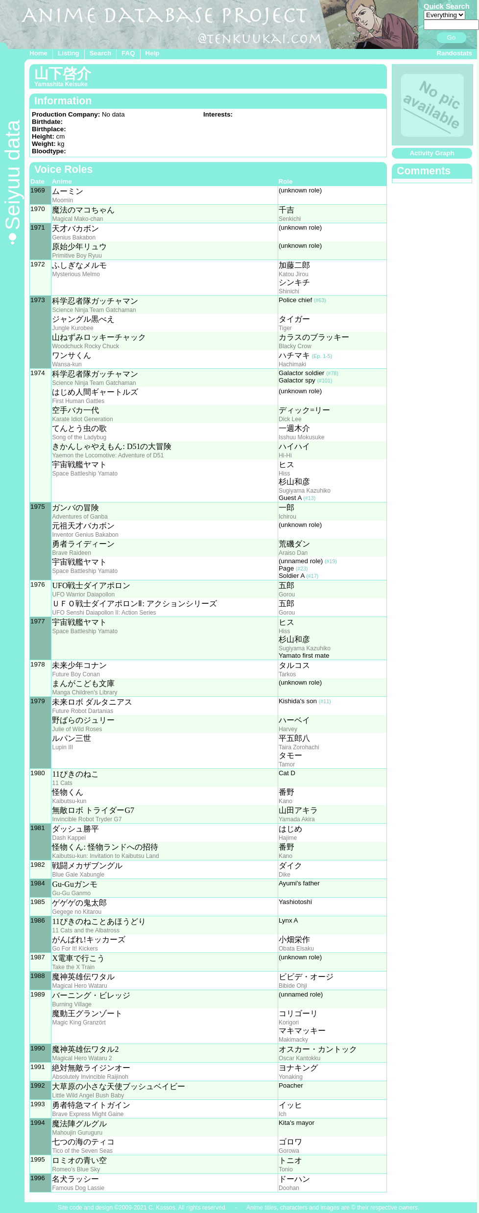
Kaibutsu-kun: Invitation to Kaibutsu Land (105, 856)
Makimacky (293, 1039)
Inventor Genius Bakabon (85, 534)
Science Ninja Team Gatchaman (94, 310)
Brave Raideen (71, 552)
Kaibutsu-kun (69, 801)
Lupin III (62, 747)
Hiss (284, 473)
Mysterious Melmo (75, 274)
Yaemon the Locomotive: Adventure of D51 (108, 455)
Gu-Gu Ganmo (71, 893)
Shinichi (289, 291)
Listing (68, 53)
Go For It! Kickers (74, 948)
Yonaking (291, 1076)
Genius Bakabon (74, 237)
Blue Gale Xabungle (78, 874)
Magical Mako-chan (77, 218)
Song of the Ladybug (79, 437)
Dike (284, 874)
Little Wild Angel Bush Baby (88, 1095)
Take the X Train (73, 967)
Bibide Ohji (293, 985)
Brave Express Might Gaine (87, 1114)
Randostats (454, 53)
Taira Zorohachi (299, 747)
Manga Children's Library (84, 692)
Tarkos (287, 674)
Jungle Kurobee (72, 328)
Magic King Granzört (78, 1022)
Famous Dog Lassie (78, 1188)
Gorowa (289, 1150)
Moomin (62, 200)
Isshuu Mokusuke (301, 437)
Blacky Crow (295, 346)
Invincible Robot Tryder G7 (86, 819)
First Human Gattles (78, 401)
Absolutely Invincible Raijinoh (90, 1076)
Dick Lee (290, 419)
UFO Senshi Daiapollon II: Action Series (104, 612)
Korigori (289, 1022)
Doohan (289, 1188)
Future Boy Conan (75, 674)
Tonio (286, 1169)
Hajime (288, 837)
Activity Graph (431, 153)
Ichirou (287, 516)
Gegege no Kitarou (76, 911)
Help (152, 53)
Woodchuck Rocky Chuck (85, 346)
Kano (285, 801)
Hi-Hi (285, 455)
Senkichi (290, 218)
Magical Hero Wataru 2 (82, 1058)
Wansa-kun (66, 364)
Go (451, 37)
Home (38, 53)
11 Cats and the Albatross (85, 930)
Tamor (287, 764)
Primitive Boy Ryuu (76, 255)
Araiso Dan (293, 552)
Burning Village (72, 1004)
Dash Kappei (69, 837)
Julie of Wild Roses (77, 729)
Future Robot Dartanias (82, 711)
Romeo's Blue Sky (76, 1169)
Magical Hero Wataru (79, 985)
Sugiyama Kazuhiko (305, 490)
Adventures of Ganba (79, 516)
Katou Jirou (294, 274)
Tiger (285, 328)
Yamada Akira (297, 819)
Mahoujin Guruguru (77, 1132)
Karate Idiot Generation (82, 419)
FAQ (128, 53)
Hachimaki (292, 364)
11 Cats (62, 783)
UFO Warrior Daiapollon (83, 594)
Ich (283, 1114)
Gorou (287, 594)
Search (100, 53)
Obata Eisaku (296, 948)
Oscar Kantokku (299, 1058)
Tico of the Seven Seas (82, 1150)
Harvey (288, 729)
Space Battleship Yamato (85, 473)
